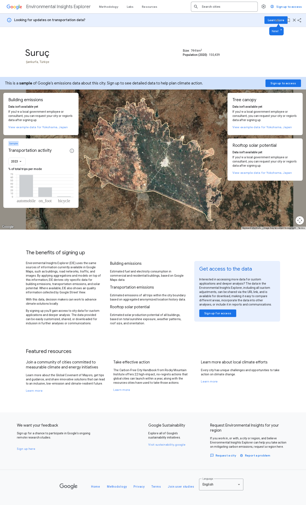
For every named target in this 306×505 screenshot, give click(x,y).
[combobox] (228, 7)
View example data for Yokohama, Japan (38, 127)
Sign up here (26, 449)
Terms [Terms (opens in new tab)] (301, 228)
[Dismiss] (281, 29)
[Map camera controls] (300, 220)
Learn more (34, 390)
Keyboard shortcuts (251, 228)
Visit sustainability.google (166, 444)
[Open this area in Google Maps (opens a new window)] (8, 227)
